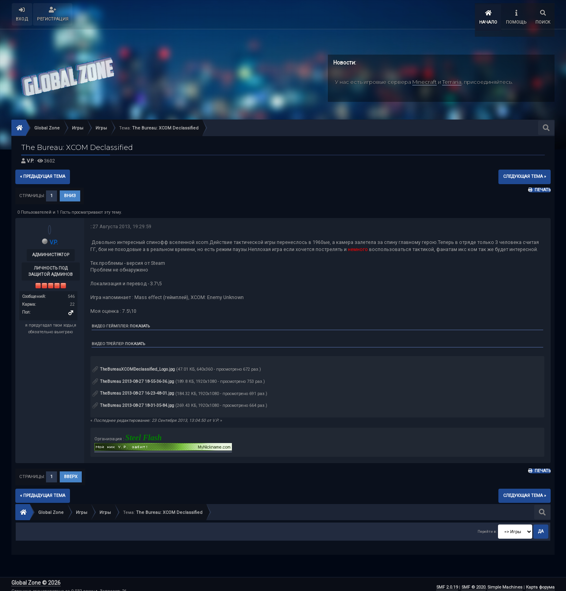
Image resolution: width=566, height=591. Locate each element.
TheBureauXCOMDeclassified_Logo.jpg (133, 363)
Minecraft (424, 76)
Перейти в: (487, 525)
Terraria (451, 76)
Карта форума (540, 581)
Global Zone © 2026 (36, 577)
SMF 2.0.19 (447, 581)
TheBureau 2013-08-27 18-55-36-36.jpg (133, 375)
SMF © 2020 (473, 581)
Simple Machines (504, 581)
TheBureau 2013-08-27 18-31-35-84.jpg (133, 399)
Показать (140, 320)
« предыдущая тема (42, 170)
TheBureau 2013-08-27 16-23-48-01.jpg (133, 387)
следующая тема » (524, 170)
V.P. (30, 155)
